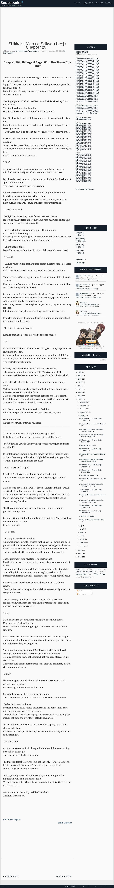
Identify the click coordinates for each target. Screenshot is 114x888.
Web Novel (32, 51)
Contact (92, 886)
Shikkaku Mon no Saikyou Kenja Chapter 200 (90, 506)
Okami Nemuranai (84, 571)
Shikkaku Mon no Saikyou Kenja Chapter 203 (90, 466)
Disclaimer (110, 886)
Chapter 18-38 (81, 240)
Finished (98, 3)
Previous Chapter (12, 819)
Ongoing (87, 3)
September (84, 412)
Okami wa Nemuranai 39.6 (83, 306)
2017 (80, 550)
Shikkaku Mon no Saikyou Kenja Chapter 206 (90, 419)
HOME (77, 3)
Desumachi (80, 569)
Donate (108, 3)
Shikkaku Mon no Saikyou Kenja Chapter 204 (37, 45)
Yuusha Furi (87, 577)
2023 (80, 382)
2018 (80, 399)
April (81, 536)
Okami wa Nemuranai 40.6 (83, 280)
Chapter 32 (79, 235)
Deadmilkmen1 (85, 276)
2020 (80, 392)
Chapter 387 (80, 246)
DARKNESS (83, 302)
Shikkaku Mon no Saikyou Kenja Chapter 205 (90, 441)
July (81, 526)
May (81, 532)
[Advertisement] (57, 25)
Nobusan (97, 569)
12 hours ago (95, 306)
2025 (80, 376)
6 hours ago (97, 297)
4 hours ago (95, 280)
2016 (80, 553)
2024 (80, 379)
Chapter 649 (80, 252)
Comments (81, 594)
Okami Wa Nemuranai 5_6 (88, 475)
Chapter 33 (79, 234)
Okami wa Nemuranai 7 (87, 445)
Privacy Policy (100, 886)
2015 (80, 557)
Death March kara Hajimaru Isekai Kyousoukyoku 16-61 (91, 436)
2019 (80, 396)
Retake (101, 571)
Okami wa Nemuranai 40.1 (83, 289)
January (82, 546)
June (81, 529)
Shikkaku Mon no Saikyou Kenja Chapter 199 (90, 512)
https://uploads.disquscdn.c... (90, 304)
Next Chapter (65, 822)
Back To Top (5, 886)
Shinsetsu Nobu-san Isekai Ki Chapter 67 (92, 496)
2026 (80, 372)
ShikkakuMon (21, 51)
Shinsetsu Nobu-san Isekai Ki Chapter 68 (92, 480)
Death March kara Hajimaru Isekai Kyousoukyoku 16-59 (91, 485)
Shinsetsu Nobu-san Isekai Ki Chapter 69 (92, 455)
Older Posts (64, 876)
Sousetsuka (11, 2)
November (84, 406)
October (83, 409)
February (83, 543)
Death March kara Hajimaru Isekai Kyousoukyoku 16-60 (91, 460)
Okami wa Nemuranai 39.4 (83, 315)
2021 (80, 389)
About (86, 886)
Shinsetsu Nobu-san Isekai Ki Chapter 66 (92, 520)
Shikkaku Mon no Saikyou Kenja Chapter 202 (90, 471)
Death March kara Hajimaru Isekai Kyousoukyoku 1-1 (91, 430)
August (82, 416)
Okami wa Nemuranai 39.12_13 (84, 297)
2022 (80, 386)
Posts (79, 591)
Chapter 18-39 (81, 241)
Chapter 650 (80, 253)
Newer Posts (11, 876)
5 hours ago (95, 289)
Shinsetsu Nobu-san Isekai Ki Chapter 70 (92, 425)
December (83, 402)
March (82, 539)
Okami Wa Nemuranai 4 (87, 516)
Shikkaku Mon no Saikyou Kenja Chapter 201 (90, 490)
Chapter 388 (80, 247)
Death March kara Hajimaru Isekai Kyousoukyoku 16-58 (91, 501)
